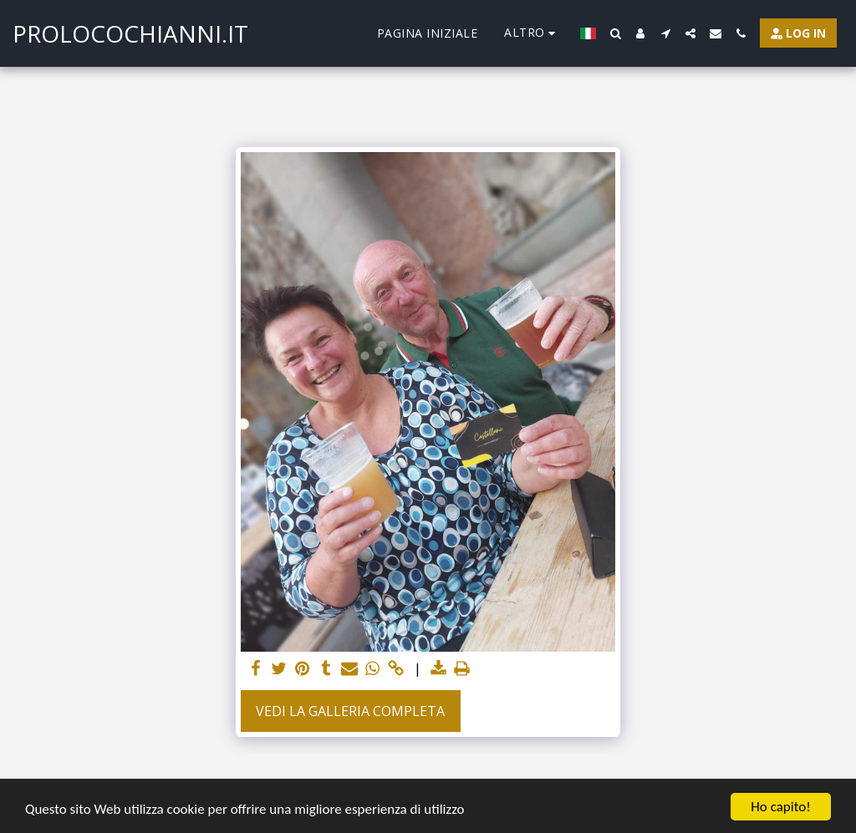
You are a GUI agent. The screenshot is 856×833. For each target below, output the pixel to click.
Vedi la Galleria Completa (350, 711)
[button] (615, 33)
